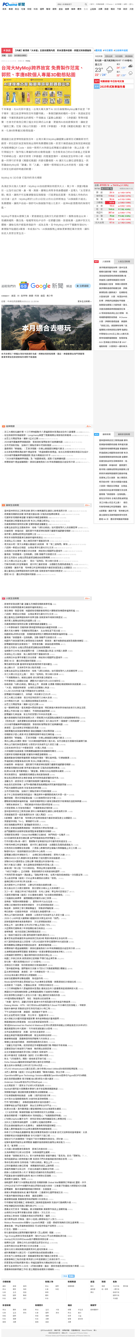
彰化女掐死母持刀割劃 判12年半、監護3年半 (26, 1015)
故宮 (13, 296)
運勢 (54, 9)
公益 (79, 1316)
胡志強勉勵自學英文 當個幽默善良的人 (22, 825)
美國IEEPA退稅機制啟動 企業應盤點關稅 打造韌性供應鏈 (31, 992)
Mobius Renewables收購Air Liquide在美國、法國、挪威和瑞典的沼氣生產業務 (41, 1222)
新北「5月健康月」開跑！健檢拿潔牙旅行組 (25, 1059)
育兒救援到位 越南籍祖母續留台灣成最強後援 (26, 774)
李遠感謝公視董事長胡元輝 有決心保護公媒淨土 (27, 521)
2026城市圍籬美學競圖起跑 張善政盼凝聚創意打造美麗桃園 (33, 442)
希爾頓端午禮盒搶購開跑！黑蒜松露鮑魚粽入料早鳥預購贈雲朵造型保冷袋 (39, 462)
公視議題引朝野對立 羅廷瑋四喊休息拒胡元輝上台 (28, 955)
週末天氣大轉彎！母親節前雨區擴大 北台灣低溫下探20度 (32, 631)
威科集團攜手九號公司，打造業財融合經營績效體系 (28, 1253)
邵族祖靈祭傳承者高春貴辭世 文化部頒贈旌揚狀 (27, 922)
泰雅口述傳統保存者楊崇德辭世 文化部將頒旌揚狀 (28, 905)
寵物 (24, 1286)
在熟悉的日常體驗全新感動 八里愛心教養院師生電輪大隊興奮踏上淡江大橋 (40, 848)
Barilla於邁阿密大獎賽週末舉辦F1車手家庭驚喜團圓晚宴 (31, 1089)
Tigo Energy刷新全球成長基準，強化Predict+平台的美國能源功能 (35, 1236)
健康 (67, 9)
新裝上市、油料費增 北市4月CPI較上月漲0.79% (27, 925)
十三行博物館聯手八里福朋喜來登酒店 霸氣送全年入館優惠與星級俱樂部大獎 (41, 988)
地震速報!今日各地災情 (112, 81)
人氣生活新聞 (124, 261)
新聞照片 (39, 1305)
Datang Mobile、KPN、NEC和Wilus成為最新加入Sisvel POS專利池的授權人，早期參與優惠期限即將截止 (54, 1005)
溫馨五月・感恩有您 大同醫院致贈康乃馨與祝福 (27, 781)
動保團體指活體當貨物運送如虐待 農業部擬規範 (27, 945)
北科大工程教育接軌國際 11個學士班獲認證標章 (28, 1122)
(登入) (131, 4)
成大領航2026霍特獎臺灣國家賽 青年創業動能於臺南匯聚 (31, 1018)
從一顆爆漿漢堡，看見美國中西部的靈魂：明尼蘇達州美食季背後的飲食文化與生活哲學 (46, 708)
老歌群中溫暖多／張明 (15, 1179)
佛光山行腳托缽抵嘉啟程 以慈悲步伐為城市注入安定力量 (31, 744)
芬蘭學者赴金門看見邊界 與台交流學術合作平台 (27, 1105)
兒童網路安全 (75, 1330)
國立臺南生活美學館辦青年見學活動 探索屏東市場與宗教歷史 (33, 571)
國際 (42, 9)
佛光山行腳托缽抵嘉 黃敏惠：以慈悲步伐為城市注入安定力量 (34, 915)
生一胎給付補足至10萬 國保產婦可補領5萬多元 (26, 935)
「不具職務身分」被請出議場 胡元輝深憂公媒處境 (28, 677)
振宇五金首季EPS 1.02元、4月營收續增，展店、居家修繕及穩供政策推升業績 (41, 1266)
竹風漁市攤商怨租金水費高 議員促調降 (23, 1196)
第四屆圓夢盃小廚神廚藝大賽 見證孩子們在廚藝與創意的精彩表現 (35, 1159)
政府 (125, 9)
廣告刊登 (57, 1330)
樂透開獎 (129, 56)
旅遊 (106, 9)
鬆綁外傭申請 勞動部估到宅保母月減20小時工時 (27, 1008)
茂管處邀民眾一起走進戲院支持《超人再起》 (25, 815)
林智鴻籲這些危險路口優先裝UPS (20, 1206)
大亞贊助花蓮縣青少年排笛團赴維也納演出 (24, 928)
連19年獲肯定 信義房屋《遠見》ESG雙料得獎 (26, 1055)
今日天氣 (99, 56)
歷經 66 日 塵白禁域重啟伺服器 (114, 519)
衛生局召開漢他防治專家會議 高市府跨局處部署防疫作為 (31, 778)
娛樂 (73, 9)
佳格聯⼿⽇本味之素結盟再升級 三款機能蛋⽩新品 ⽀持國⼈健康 (35, 651)
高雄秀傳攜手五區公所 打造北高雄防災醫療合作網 (28, 1169)
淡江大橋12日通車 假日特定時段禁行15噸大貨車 (28, 698)
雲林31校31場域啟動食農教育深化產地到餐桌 (26, 1249)
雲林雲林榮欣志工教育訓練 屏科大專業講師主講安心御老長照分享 (35, 511)
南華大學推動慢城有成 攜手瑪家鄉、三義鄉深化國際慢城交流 (33, 1192)
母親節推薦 (100, 4)
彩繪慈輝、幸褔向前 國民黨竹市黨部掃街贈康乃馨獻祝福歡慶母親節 (37, 531)
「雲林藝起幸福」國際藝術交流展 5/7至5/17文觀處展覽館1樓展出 (35, 968)
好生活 (80, 1310)
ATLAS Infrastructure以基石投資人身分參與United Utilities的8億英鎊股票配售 (40, 1069)
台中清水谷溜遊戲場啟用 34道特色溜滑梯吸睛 (26, 1099)
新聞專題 (72, 1282)
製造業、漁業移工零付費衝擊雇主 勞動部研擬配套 (28, 908)
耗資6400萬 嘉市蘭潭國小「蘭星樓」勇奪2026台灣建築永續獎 (34, 771)
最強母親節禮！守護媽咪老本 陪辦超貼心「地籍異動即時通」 (33, 1115)
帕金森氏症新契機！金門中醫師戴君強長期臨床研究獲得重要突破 (35, 784)
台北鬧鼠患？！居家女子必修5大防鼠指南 (24, 1085)
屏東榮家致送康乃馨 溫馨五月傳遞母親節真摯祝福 (28, 604)
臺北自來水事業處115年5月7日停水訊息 (23, 1065)
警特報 (125, 1286)
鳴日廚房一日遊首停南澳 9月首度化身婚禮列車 (27, 912)
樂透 (103, 1286)
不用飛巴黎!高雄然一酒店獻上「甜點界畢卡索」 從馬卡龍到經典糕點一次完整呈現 (43, 875)
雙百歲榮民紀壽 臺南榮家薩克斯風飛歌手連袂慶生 (28, 664)
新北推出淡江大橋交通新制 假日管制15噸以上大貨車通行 (32, 888)
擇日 (92, 1292)
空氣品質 (109, 56)
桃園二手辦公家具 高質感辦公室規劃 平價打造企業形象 (30, 958)
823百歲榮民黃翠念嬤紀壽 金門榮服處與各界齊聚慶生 (29, 838)
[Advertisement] (47, 386)
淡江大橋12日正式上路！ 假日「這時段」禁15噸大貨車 (31, 561)
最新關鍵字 (94, 1310)
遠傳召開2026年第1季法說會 (18, 881)
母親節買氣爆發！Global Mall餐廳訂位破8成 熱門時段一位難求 (34, 835)
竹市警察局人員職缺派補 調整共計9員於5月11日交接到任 (32, 681)
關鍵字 (93, 1305)
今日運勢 (108, 50)
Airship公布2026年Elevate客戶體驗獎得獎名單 (26, 1239)
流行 (24, 1298)
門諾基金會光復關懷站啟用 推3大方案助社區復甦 (27, 1176)
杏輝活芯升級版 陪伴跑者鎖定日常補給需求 (25, 965)
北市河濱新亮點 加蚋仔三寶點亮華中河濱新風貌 (27, 445)
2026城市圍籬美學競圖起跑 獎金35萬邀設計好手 (27, 455)
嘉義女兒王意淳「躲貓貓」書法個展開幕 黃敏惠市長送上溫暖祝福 (35, 1209)
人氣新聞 (102, 261)
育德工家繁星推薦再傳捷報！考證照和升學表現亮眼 (28, 828)
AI (18, 296)
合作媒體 (118, 4)
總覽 (69, 1310)
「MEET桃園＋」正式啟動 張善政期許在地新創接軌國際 (31, 871)
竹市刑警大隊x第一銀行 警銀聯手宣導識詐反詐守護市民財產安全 (35, 841)
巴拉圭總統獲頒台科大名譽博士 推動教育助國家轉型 (30, 1125)
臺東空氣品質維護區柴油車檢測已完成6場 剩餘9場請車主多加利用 (35, 938)
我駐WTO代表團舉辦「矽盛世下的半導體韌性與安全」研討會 (33, 1139)
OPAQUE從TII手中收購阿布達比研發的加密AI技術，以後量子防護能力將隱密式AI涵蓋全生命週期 (50, 1186)
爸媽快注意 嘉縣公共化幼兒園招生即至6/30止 (26, 1243)
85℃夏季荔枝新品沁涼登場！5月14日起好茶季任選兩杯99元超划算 (36, 942)
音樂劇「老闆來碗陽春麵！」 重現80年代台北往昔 (28, 901)
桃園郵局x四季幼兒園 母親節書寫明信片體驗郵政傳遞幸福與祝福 (35, 634)
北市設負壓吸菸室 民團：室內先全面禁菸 (24, 1032)
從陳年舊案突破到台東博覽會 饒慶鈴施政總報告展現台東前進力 (34, 1142)
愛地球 (80, 1319)
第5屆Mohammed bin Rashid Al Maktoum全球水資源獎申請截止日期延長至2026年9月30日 (47, 1025)
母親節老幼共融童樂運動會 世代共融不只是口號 (27, 1136)
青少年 (50, 296)
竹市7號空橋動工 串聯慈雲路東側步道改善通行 (27, 1102)
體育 (79, 9)
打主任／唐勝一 (11, 1229)
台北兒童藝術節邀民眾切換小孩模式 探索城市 (26, 1052)
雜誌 (113, 9)
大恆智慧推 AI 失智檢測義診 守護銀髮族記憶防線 (28, 808)
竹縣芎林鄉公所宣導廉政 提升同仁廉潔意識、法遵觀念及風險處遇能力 (38, 564)
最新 (4, 1286)
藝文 (79, 1313)
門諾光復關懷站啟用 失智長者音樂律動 (22, 788)
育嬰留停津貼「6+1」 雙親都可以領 (21, 821)
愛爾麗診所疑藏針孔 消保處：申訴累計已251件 (27, 694)
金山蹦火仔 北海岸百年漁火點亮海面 (22, 667)
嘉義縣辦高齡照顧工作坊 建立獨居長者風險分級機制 (29, 1269)
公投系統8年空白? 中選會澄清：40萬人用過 (25, 748)
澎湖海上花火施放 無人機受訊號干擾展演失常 (26, 541)
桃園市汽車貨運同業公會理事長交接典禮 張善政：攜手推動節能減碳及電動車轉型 (43, 641)
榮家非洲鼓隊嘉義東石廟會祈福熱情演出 (117, 473)
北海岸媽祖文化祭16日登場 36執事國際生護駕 (27, 1152)
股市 (92, 4)
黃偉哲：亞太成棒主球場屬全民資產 (21, 728)
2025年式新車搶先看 (112, 86)
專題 (11, 9)
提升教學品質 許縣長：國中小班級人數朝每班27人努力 (30, 1219)
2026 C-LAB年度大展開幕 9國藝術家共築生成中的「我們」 (32, 918)
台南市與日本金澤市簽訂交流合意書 (21, 1246)
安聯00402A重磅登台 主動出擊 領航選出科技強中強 (28, 861)
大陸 (131, 9)
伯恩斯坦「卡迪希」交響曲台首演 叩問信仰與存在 (28, 985)
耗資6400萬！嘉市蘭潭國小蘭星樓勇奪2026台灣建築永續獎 (32, 1109)
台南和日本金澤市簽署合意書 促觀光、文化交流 (27, 1212)
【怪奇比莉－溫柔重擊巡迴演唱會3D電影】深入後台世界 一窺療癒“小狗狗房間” (42, 721)
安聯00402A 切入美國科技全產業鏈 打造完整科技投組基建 (32, 858)
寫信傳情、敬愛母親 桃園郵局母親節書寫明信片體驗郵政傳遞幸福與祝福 (39, 611)
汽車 (119, 9)
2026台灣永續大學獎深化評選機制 (20, 975)
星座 (61, 9)
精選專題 (71, 1286)
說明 (125, 4)
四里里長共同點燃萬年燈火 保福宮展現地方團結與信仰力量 (32, 1263)
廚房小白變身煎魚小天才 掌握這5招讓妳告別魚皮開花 (29, 1172)
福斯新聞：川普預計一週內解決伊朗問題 (117, 346)
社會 (23, 9)
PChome (109, 4)
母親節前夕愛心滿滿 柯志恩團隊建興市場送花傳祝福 (29, 734)
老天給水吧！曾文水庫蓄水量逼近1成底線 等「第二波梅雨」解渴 (36, 544)
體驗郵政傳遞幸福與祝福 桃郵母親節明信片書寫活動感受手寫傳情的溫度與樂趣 (42, 801)
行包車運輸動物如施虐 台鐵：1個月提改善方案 (27, 1095)
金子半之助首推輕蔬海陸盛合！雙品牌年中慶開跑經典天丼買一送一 (36, 794)
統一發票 (105, 1289)
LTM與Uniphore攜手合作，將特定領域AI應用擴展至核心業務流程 (35, 1119)
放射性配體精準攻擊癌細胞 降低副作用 (23, 978)
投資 (69, 1316)
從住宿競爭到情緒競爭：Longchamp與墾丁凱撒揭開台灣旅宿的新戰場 (37, 435)
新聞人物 (49, 1282)
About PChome (87, 1330)
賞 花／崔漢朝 (11, 1146)
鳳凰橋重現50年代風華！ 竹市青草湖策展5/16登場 (28, 1029)
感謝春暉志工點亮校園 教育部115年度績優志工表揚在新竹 (32, 1259)
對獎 (104, 1282)
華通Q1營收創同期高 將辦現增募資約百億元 (26, 1042)
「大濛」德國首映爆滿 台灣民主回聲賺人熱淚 (26, 687)
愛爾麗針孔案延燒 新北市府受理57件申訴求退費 (28, 714)
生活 (86, 9)
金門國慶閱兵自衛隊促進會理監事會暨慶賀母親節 (27, 831)
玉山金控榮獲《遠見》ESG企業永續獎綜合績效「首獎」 (31, 878)
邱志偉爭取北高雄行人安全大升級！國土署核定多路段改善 (32, 995)
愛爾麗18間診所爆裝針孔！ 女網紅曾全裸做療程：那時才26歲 (34, 855)
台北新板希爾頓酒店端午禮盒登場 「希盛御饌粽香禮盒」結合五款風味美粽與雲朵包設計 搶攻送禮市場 (53, 452)
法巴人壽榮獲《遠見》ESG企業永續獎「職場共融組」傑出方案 (34, 1072)
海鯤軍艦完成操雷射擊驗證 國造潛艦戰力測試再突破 (29, 731)
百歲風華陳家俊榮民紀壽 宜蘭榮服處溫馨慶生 (26, 524)
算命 (92, 1286)
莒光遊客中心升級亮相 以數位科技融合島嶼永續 (27, 885)
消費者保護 (65, 1330)
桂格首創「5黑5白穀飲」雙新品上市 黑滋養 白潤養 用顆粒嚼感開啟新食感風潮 (42, 684)
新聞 (3, 56)
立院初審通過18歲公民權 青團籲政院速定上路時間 (29, 1166)
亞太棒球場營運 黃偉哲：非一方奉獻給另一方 (26, 972)
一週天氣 (116, 1289)
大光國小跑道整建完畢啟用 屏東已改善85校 (25, 1149)
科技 (36, 9)
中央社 (28, 61)
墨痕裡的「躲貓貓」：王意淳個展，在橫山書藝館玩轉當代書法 (34, 448)
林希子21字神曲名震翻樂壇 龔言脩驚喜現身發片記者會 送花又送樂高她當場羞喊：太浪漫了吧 (48, 1132)
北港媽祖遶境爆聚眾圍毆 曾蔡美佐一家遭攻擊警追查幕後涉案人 (34, 952)
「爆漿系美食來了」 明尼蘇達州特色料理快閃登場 (28, 805)
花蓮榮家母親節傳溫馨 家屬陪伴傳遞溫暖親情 (26, 517)
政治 (17, 9)
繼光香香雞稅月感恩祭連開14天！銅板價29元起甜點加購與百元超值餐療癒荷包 (42, 718)
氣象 (115, 1282)
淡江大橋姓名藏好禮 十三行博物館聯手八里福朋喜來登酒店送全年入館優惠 (39, 432)
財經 (29, 9)
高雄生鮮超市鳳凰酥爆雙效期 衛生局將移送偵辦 (27, 1035)
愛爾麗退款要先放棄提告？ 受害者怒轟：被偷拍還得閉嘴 (32, 644)
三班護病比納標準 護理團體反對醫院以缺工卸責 (27, 898)
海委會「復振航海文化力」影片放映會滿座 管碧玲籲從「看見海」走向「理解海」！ (44, 1156)
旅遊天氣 (116, 1292)
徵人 (95, 1330)
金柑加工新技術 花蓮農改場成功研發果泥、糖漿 (27, 1216)
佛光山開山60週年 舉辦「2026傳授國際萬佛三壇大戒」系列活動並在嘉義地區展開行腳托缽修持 (49, 741)
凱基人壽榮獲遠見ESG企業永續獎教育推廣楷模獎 (28, 1129)
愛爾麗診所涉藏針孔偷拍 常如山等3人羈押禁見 (37, 50)
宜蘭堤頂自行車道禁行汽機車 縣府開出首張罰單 (27, 1049)
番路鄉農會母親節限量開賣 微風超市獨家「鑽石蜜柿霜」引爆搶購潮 (36, 758)
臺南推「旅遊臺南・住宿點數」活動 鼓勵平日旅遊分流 (30, 554)
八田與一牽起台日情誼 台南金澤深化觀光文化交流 (28, 547)
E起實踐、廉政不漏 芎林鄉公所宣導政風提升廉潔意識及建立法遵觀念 (38, 568)
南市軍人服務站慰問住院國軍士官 (114, 469)
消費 (100, 9)
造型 (43, 296)
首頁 (4, 9)
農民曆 (98, 50)
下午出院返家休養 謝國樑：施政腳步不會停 (25, 1012)
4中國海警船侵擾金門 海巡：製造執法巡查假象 (27, 998)
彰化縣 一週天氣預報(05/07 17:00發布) (22, 962)
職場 (48, 9)
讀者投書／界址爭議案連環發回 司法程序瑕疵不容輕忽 (30, 1226)
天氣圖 (115, 1298)
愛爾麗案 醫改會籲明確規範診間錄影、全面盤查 (27, 1189)
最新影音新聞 (124, 434)
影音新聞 (7, 1305)
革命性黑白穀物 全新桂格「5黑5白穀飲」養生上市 (28, 1162)
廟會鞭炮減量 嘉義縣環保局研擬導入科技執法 (26, 1039)
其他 (24, 1313)
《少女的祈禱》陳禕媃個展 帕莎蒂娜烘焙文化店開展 (29, 1112)
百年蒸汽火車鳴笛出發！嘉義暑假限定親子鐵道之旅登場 (31, 1256)
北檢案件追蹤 (121, 50)
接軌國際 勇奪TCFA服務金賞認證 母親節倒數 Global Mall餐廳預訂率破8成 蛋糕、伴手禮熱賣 (48, 1182)
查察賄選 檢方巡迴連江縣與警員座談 (22, 932)
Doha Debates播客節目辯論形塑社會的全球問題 (27, 1062)
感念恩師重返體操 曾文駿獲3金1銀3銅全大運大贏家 (28, 1079)
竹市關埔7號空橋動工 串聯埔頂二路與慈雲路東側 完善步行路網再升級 (37, 1202)
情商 (24, 1289)
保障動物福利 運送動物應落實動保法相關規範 (26, 1092)
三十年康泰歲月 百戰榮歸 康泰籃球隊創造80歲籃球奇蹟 (30, 627)
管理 (69, 1319)
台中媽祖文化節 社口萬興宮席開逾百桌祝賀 (25, 701)
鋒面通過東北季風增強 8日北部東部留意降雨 (26, 1022)
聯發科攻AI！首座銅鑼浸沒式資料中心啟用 (24, 851)
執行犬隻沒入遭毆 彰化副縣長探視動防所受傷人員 (28, 865)
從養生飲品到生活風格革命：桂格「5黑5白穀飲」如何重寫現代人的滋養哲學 (40, 527)
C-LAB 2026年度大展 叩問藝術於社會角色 (24, 691)
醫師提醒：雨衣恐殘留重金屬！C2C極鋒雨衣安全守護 (30, 798)
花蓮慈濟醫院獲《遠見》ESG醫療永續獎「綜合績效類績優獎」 (34, 895)
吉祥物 (24, 296)
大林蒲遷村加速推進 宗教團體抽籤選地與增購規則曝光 (30, 751)
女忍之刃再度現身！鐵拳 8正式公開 (21, 438)
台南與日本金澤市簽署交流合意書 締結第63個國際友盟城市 (33, 551)
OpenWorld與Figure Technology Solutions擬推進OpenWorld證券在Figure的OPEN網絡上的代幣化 (50, 1075)
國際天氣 (116, 1295)
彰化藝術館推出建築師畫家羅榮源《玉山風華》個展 (28, 1232)
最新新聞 (102, 434)
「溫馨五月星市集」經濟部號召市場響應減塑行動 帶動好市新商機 (35, 1045)
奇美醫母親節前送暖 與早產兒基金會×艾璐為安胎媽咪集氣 (32, 514)
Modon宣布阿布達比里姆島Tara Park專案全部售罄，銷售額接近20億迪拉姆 (40, 982)
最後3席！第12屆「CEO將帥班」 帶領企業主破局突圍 (30, 868)
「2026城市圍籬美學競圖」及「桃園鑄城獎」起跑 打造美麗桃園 (34, 459)
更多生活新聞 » (84, 301)
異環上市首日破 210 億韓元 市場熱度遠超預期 (27, 711)
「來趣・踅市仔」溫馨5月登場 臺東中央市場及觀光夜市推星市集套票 (37, 1002)
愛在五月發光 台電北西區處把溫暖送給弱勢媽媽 (27, 557)
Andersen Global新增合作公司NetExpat (23, 1082)
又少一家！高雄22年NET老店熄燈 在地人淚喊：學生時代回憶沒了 (36, 891)
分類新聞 (7, 1282)
